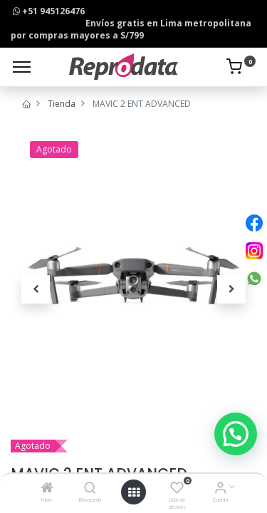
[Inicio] (47, 489)
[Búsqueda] (90, 489)
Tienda (61, 104)
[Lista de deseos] (177, 489)
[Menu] (21, 67)
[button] (35, 289)
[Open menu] (134, 492)
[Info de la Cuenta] (220, 489)
